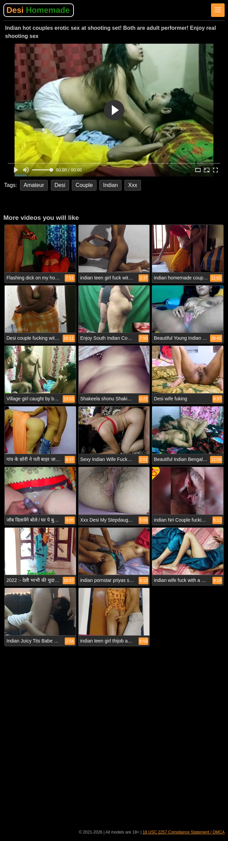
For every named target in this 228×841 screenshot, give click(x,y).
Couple (84, 185)
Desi (38, 10)
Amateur (34, 185)
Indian (110, 185)
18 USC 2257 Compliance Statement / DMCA (184, 832)
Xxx (132, 185)
